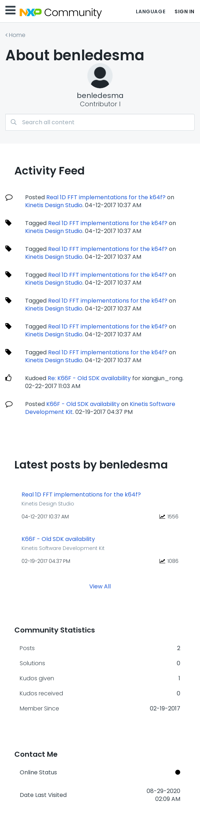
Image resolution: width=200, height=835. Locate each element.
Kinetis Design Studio (53, 205)
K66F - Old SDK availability (83, 404)
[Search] (100, 122)
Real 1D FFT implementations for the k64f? (106, 197)
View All (100, 586)
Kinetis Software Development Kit (63, 548)
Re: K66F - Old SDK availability (89, 378)
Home (17, 35)
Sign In (185, 11)
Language (150, 11)
